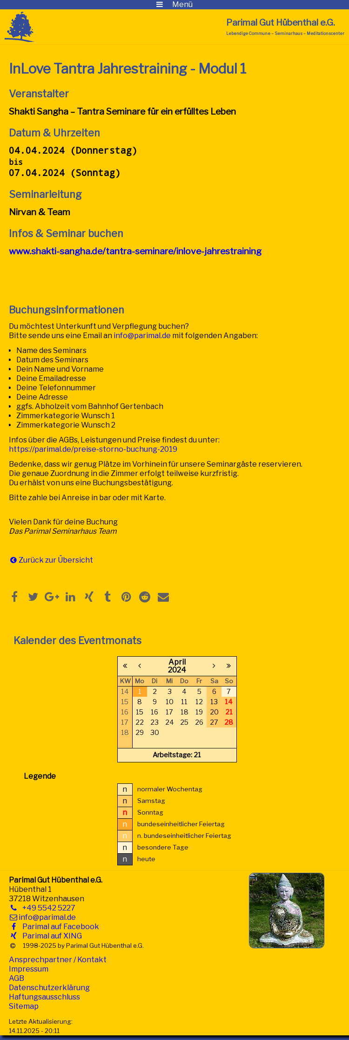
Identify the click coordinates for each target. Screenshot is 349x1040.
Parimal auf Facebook (59, 926)
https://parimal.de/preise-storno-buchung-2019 (93, 449)
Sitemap (24, 1006)
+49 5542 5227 (47, 908)
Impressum (28, 969)
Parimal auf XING (50, 935)
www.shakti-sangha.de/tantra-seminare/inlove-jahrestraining (135, 251)
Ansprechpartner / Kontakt (58, 959)
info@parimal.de (142, 335)
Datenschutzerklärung (49, 987)
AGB (16, 978)
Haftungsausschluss (44, 996)
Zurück (31, 560)
